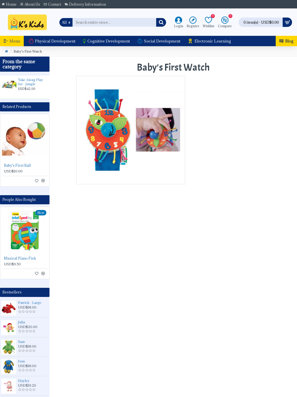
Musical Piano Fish (20, 258)
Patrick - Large (29, 302)
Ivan (21, 361)
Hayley (23, 380)
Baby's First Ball (17, 165)
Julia (21, 322)
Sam (21, 341)
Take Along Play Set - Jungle (30, 82)
